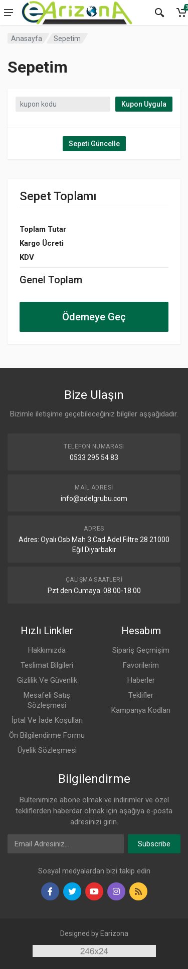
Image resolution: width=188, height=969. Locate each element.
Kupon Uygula (143, 104)
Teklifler (140, 695)
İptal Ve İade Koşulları (47, 720)
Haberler (141, 680)
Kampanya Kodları (140, 710)
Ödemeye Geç (94, 317)
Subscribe (154, 843)
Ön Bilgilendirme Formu (47, 735)
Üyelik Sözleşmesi (47, 750)
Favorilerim (141, 665)
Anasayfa (26, 39)
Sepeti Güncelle (94, 144)
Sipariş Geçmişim (140, 650)
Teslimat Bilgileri (47, 665)
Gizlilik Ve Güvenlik (47, 680)
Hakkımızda (47, 650)
